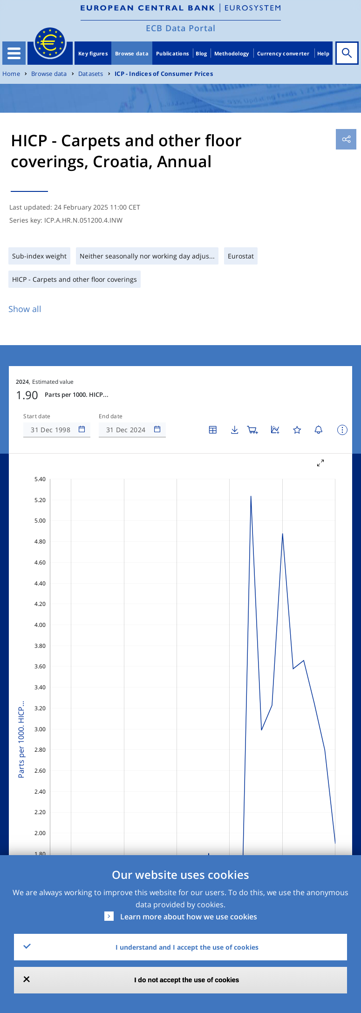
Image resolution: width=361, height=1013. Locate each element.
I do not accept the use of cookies (187, 980)
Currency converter (283, 53)
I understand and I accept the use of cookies (187, 947)
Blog (201, 53)
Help (323, 53)
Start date (36, 416)
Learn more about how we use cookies (188, 916)
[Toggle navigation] (14, 53)
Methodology (231, 53)
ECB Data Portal (181, 28)
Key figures (93, 53)
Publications (172, 53)
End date (111, 416)
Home (11, 74)
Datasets (90, 74)
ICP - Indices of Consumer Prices (164, 74)
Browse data (132, 53)
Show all (24, 308)
